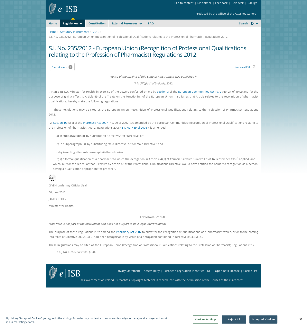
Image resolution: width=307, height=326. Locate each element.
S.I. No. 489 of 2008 (134, 137)
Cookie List (250, 280)
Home (53, 23)
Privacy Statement (128, 280)
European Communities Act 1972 (199, 101)
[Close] (300, 319)
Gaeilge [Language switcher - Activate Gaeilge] (252, 3)
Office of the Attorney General (237, 13)
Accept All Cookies (263, 319)
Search (246, 23)
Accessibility (152, 280)
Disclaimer (204, 3)
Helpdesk (237, 3)
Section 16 (60, 132)
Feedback (221, 3)
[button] (252, 23)
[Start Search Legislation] (223, 31)
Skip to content (183, 3)
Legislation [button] (70, 23)
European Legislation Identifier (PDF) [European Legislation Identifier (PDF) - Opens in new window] (187, 280)
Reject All (234, 319)
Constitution (97, 23)
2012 (96, 41)
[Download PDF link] (245, 76)
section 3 (163, 101)
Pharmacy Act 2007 (95, 132)
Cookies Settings (205, 319)
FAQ (151, 23)
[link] (243, 32)
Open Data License (227, 280)
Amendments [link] (59, 76)
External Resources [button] (124, 23)
